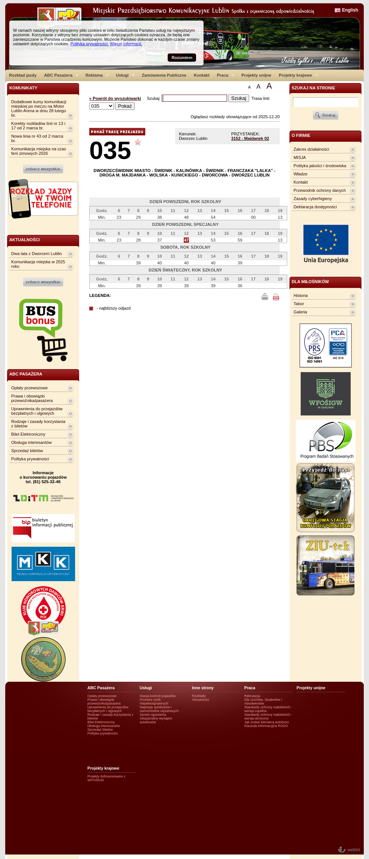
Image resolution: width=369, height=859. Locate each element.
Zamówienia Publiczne (164, 75)
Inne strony (203, 687)
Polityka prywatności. (89, 44)
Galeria (300, 312)
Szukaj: (154, 98)
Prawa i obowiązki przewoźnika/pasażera (32, 398)
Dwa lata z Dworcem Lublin (36, 253)
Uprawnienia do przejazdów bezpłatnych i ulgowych (36, 411)
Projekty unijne (256, 75)
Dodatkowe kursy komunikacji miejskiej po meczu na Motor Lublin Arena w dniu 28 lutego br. (38, 108)
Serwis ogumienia (153, 715)
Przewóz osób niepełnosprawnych (154, 701)
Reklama (95, 75)
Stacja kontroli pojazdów (158, 696)
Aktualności (200, 700)
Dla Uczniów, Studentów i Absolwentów (263, 701)
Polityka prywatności (30, 459)
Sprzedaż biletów (27, 450)
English (350, 10)
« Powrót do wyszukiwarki (115, 98)
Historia (301, 295)
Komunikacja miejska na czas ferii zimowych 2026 (38, 151)
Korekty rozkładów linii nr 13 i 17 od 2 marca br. (38, 125)
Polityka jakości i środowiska (320, 165)
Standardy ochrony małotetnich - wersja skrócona (268, 716)
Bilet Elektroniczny (28, 434)
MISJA (300, 157)
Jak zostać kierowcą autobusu (266, 722)
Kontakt (202, 75)
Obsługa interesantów (31, 442)
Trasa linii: (260, 98)
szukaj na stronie (313, 88)
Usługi (123, 75)
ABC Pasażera (59, 75)
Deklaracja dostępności (315, 207)
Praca (224, 75)
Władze (300, 174)
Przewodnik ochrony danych (320, 190)
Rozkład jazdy (23, 75)
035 (110, 150)
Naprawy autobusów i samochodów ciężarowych (159, 709)
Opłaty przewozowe (29, 388)
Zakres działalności (311, 149)
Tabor (299, 303)
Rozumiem (181, 57)
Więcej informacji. (126, 44)
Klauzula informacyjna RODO (266, 726)
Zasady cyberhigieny (313, 198)
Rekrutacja (252, 696)
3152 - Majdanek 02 (250, 138)
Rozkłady (199, 696)
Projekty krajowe (297, 75)
